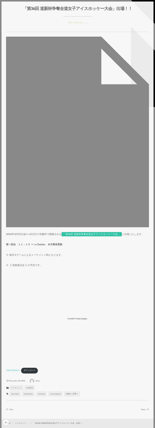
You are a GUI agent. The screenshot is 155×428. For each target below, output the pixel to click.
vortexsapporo (55, 394)
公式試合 (29, 388)
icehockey (41, 394)
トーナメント (77, 23)
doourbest (15, 394)
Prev (10, 410)
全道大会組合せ (13, 371)
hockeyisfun (28, 394)
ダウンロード (29, 371)
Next (145, 410)
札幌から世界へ (72, 394)
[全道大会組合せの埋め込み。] (77, 318)
